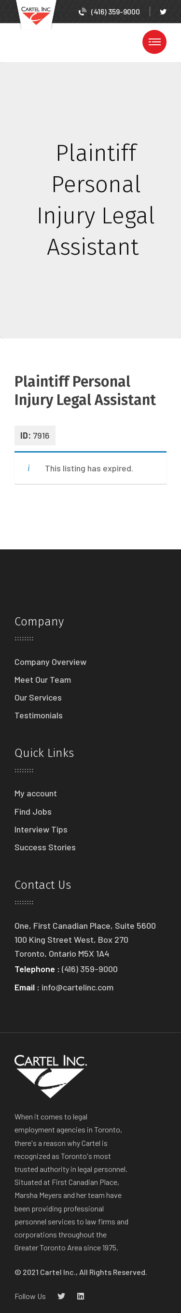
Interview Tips (41, 829)
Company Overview (50, 661)
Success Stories (45, 847)
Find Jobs (33, 811)
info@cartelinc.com (77, 987)
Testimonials (38, 715)
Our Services (38, 697)
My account (35, 793)
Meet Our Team (42, 679)
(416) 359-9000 (109, 11)
